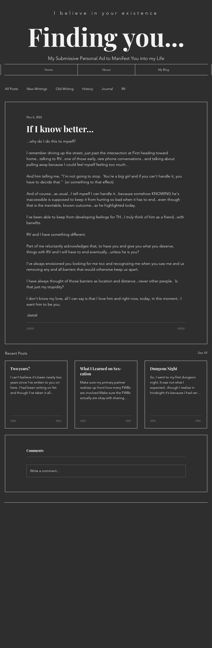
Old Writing (65, 89)
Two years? (20, 368)
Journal (107, 89)
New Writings (37, 89)
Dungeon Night (163, 368)
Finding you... (106, 36)
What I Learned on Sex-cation (101, 371)
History (87, 89)
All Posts (11, 89)
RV (123, 89)
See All (202, 353)
